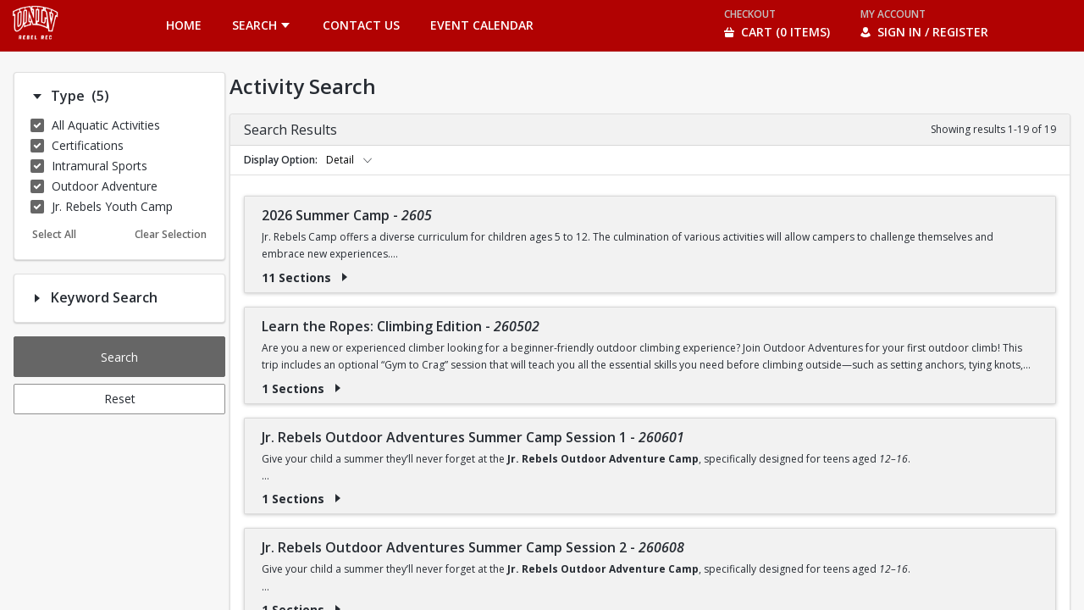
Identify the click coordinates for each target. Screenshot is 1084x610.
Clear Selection (171, 234)
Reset (120, 399)
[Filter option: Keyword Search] (37, 298)
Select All (54, 234)
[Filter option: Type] (37, 96)
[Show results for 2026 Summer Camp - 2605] (345, 277)
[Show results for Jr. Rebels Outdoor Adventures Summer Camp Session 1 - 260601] (338, 498)
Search (119, 357)
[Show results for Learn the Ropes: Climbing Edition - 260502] (338, 388)
